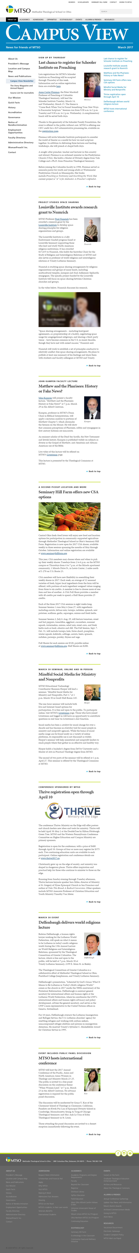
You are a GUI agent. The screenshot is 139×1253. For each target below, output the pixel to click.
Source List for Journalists (22, 93)
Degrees (72, 2)
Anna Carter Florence (49, 92)
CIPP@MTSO (52, 19)
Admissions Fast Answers (48, 1196)
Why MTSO (43, 1186)
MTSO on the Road (46, 1204)
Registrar (74, 1188)
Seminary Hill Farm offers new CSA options (117, 81)
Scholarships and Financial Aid (50, 1179)
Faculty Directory (17, 137)
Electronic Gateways (112, 1231)
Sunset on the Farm (111, 1175)
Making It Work (45, 1193)
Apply (41, 1182)
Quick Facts (14, 102)
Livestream (52, 454)
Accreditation (15, 112)
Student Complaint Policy (114, 1235)
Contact (113, 2)
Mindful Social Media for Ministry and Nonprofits (115, 88)
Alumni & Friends (93, 19)
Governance (14, 117)
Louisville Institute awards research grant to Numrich (116, 67)
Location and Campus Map (19, 70)
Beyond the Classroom (80, 1184)
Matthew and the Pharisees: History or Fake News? (116, 74)
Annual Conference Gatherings (116, 1199)
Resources (109, 19)
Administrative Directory (20, 142)
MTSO (38, 9)
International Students (47, 1214)
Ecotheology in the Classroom (83, 1236)
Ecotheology (66, 19)
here (58, 86)
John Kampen (45, 398)
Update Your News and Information (118, 1202)
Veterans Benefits (45, 1211)
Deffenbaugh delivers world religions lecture (116, 102)
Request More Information (49, 1175)
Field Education (77, 1199)
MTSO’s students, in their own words (53, 1207)
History (12, 107)
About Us (12, 19)
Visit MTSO (43, 1189)
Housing (42, 1200)
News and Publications (19, 76)
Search (129, 11)
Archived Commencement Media (117, 1210)
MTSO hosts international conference (115, 109)
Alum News (108, 1217)
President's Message (18, 63)
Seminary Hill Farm (99, 2)
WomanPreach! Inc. (18, 147)
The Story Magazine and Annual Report (21, 86)
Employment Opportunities (15, 131)
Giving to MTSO (125, 2)
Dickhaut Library (77, 1192)
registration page (50, 131)
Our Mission (14, 97)
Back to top (94, 186)
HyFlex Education (78, 1195)
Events (79, 19)
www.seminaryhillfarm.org (54, 553)
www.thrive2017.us (50, 858)
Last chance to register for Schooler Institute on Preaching (118, 59)
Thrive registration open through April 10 (115, 95)
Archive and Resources (113, 1184)
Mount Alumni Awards (113, 1206)
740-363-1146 (97, 1161)
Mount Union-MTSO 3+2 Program (84, 1214)
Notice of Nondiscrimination (17, 123)
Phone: (94, 1161)
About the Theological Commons (117, 1188)
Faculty (74, 1181)
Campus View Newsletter (21, 81)
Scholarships (83, 2)
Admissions (38, 19)
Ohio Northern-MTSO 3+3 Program (85, 1218)
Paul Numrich (62, 219)
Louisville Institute (48, 225)
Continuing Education (79, 1221)
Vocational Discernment (113, 1227)
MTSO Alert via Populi (112, 1238)
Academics (25, 19)
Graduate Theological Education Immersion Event (116, 1180)
